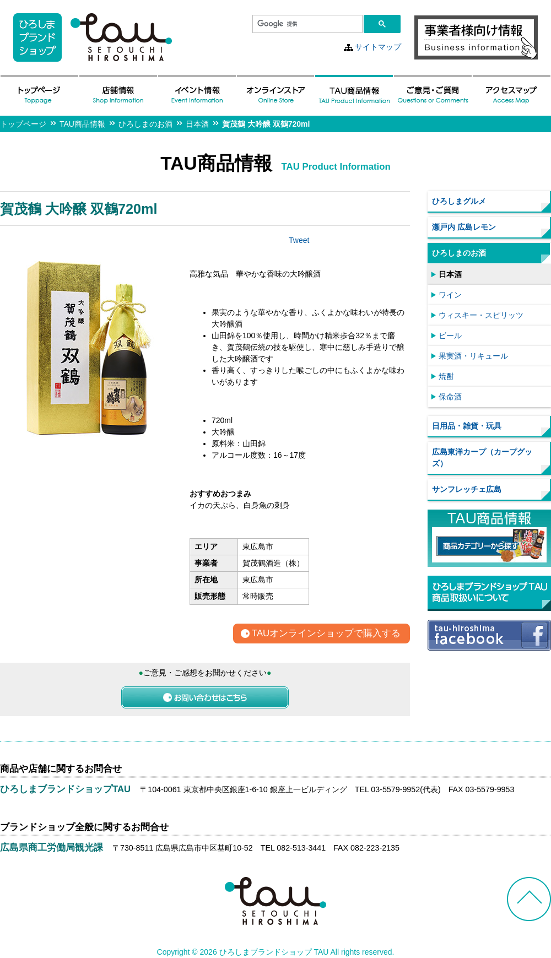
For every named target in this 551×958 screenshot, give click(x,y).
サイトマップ (378, 46)
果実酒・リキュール (473, 355)
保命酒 (450, 396)
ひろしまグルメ (459, 201)
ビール (450, 335)
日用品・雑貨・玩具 (466, 425)
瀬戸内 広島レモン (464, 227)
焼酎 (446, 376)
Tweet (299, 240)
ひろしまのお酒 (145, 124)
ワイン (450, 294)
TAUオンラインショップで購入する (326, 634)
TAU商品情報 (82, 124)
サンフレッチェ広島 (466, 489)
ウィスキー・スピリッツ (481, 315)
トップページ (23, 124)
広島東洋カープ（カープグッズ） (482, 457)
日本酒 (197, 124)
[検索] (306, 24)
